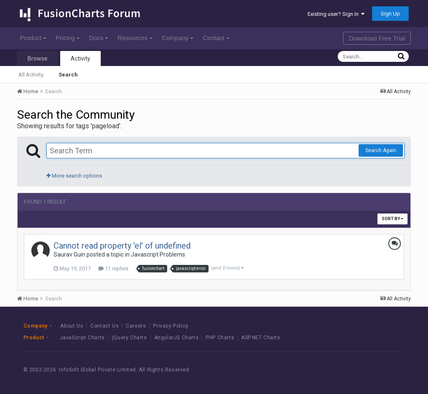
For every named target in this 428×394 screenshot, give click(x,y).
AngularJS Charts (176, 338)
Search (68, 74)
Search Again (380, 150)
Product (33, 37)
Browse (38, 58)
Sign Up (390, 13)
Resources (134, 37)
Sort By (392, 218)
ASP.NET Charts (260, 338)
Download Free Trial (377, 38)
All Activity (30, 74)
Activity (80, 58)
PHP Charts (220, 338)
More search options (74, 176)
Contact (216, 37)
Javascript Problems (158, 254)
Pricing (67, 37)
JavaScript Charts (82, 338)
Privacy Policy (170, 326)
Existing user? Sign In (336, 14)
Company (177, 37)
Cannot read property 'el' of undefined (122, 246)
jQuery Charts (129, 338)
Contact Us (104, 326)
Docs (98, 37)
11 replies (113, 268)
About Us (71, 326)
